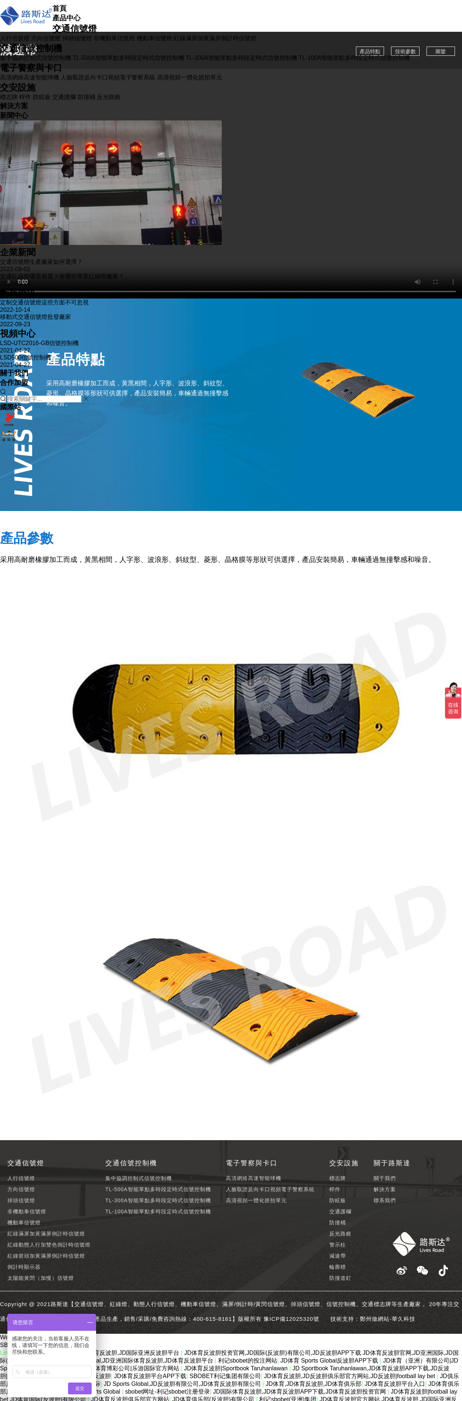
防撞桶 (86, 97)
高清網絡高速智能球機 (29, 77)
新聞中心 (14, 115)
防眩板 (42, 97)
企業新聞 (17, 252)
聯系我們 (385, 1200)
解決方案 (14, 106)
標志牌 (9, 97)
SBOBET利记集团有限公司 (225, 1376)
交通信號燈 (74, 29)
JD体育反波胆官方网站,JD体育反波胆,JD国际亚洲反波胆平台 (99, 1353)
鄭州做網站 (375, 1319)
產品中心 (66, 18)
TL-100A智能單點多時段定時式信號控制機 (354, 58)
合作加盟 (14, 382)
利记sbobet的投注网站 (247, 1360)
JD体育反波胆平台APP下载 (150, 1376)
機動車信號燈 (154, 38)
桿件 (25, 97)
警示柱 (337, 1245)
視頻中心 (17, 333)
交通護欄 (64, 97)
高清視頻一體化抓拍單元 (189, 77)
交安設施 (17, 87)
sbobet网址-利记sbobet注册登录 (167, 1391)
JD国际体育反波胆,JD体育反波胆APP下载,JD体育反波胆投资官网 (300, 1391)
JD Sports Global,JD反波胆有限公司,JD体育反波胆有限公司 (183, 1384)
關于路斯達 (392, 1163)
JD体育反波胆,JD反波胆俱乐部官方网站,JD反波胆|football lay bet (350, 1376)
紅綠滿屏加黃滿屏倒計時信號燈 (215, 38)
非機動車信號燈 (114, 38)
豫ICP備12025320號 (291, 1319)
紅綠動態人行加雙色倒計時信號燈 (49, 1245)
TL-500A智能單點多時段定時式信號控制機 (128, 58)
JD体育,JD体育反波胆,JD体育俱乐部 (314, 1384)
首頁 (59, 8)
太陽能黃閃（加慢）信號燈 (40, 1278)
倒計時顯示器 (24, 1267)
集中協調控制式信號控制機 (35, 58)
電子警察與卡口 (31, 68)
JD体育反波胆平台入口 (395, 1384)
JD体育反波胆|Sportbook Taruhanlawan (236, 1368)
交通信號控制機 (31, 48)
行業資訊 (17, 293)
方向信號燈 (46, 38)
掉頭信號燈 (77, 38)
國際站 (10, 407)
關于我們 (14, 373)
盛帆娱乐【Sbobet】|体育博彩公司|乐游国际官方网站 (110, 1368)
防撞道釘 (340, 1278)
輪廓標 (337, 1267)
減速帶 (337, 1256)
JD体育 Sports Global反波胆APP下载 (330, 1360)
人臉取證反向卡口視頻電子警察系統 (108, 77)
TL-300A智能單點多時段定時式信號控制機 (241, 58)
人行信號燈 (15, 38)
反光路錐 (108, 97)
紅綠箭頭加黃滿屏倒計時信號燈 (46, 1256)
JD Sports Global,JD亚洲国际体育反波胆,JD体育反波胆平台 (135, 1360)
